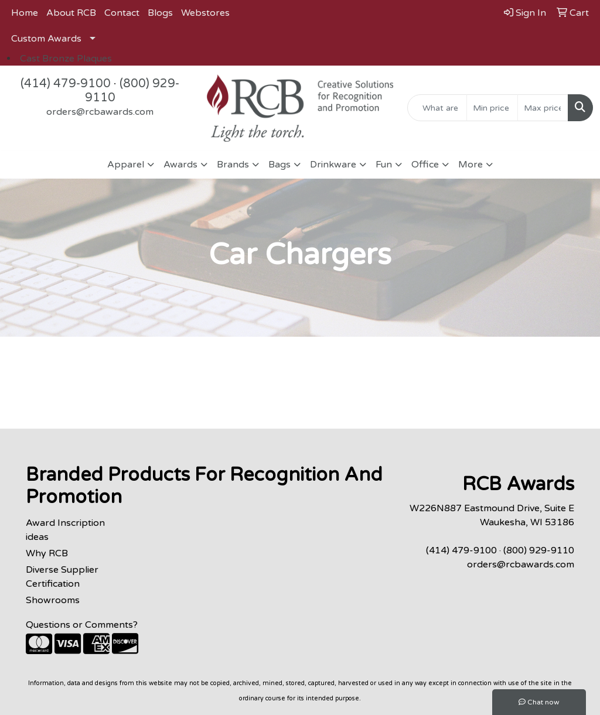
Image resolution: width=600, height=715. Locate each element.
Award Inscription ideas (65, 530)
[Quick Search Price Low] (491, 107)
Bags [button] (279, 164)
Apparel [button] (125, 164)
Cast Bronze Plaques (66, 58)
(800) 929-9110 (538, 550)
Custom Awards (46, 39)
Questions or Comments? (82, 625)
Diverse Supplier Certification (62, 577)
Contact (121, 13)
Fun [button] (384, 164)
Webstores (205, 13)
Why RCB (47, 553)
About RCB (71, 13)
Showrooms (53, 600)
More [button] (470, 164)
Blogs (160, 13)
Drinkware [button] (333, 164)
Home (24, 13)
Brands (233, 164)
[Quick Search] (437, 107)
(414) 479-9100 (66, 84)
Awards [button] (180, 164)
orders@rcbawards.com (100, 112)
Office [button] (425, 164)
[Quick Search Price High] (542, 107)
